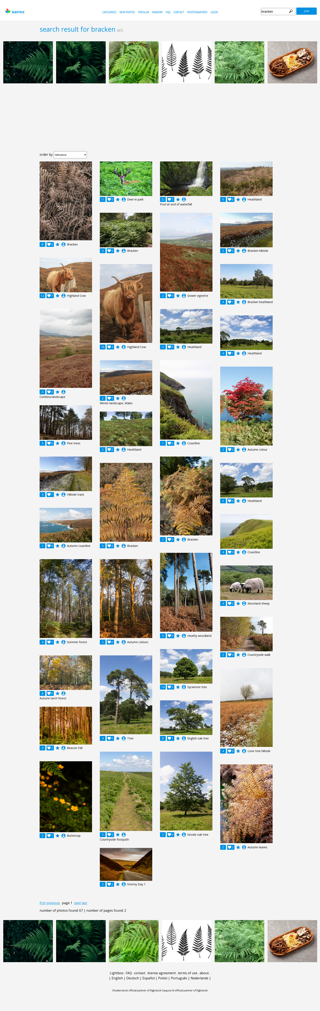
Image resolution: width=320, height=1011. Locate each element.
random (157, 12)
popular (143, 12)
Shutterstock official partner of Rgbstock (136, 990)
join (306, 11)
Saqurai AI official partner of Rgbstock (185, 990)
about (204, 973)
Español (148, 978)
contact (178, 12)
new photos (127, 12)
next (77, 903)
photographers (197, 12)
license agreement (162, 973)
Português (179, 978)
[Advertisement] (160, 120)
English (117, 978)
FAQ (168, 12)
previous (53, 903)
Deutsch (132, 978)
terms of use (187, 973)
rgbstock (14, 11)
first (43, 903)
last (84, 903)
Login (214, 12)
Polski (162, 978)
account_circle (63, 244)
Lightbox (116, 973)
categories (109, 12)
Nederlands (199, 978)
